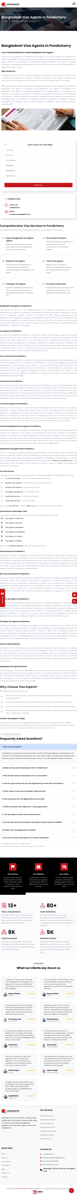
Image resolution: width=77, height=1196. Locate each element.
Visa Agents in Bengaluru (14, 527)
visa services (13, 506)
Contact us (5, 1173)
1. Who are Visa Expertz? (12, 747)
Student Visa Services (13, 487)
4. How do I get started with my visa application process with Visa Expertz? (33, 783)
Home (6, 21)
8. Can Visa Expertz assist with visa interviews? (21, 814)
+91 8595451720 (15, 207)
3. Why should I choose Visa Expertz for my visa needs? (24, 775)
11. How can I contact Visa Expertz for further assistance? (25, 838)
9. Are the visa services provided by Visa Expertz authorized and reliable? (32, 822)
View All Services (45, 1139)
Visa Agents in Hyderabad (15, 532)
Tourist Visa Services (13, 478)
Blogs (3, 1169)
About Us (5, 1158)
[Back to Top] (71, 1190)
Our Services (6, 1162)
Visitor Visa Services (12, 501)
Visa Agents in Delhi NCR (14, 518)
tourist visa (56, 460)
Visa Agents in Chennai (13, 536)
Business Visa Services (13, 483)
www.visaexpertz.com (50, 1165)
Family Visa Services (12, 496)
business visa (67, 460)
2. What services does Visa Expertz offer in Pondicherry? (25, 768)
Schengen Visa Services (14, 492)
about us (29, 506)
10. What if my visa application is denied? (19, 830)
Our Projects (6, 1165)
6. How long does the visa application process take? (23, 799)
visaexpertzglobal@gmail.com (20, 214)
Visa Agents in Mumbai (13, 523)
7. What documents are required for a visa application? (25, 807)
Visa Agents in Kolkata (13, 541)
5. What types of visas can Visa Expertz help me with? (24, 791)
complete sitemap (15, 546)
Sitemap (4, 1177)
